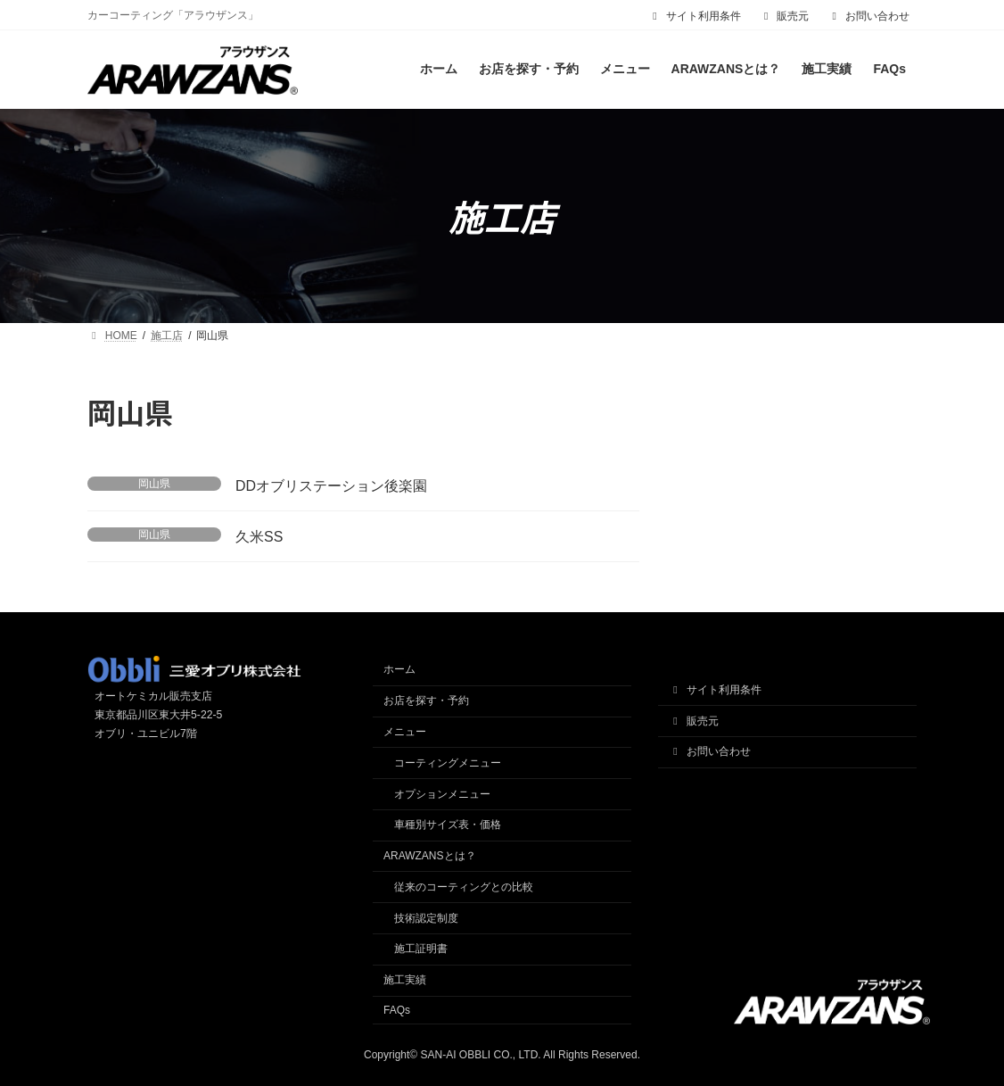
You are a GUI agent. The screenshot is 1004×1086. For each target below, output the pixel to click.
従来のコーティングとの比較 (463, 887)
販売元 (785, 16)
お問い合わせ (868, 16)
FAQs (396, 1010)
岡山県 (154, 483)
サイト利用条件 (694, 16)
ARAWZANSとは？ (429, 856)
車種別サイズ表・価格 (447, 824)
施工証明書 (421, 949)
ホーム (399, 670)
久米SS (259, 536)
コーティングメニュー (447, 763)
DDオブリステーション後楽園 (331, 485)
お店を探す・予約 (426, 700)
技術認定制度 (426, 918)
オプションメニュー (442, 794)
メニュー (404, 731)
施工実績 (404, 980)
